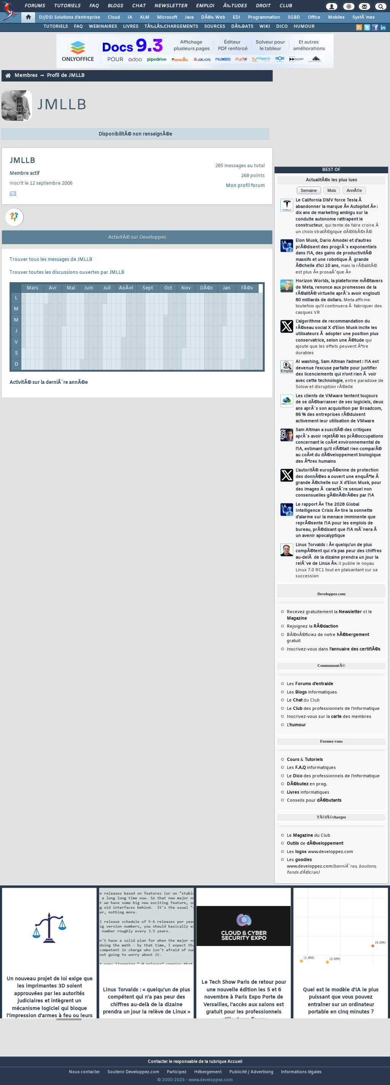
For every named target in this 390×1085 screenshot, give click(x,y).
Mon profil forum (245, 186)
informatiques (308, 792)
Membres (25, 75)
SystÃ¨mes (363, 17)
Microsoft (167, 17)
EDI (236, 17)
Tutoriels (67, 6)
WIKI (264, 26)
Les (310, 684)
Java (189, 17)
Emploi (205, 6)
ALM (144, 17)
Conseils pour (314, 800)
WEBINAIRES (103, 26)
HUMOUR (304, 26)
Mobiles (336, 17)
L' (296, 725)
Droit (263, 6)
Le (294, 700)
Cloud (114, 17)
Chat (138, 6)
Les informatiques (312, 692)
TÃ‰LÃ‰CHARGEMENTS (171, 26)
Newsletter (171, 6)
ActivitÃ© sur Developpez (137, 238)
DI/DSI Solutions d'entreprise (69, 17)
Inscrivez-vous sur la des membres (329, 716)
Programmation (264, 17)
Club (285, 6)
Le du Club (308, 835)
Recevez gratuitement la (324, 612)
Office (314, 17)
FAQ (94, 6)
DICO (282, 26)
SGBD (294, 17)
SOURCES (214, 26)
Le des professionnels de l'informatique (333, 708)
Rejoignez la (312, 626)
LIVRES (130, 26)
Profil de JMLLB (66, 75)
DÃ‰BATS (242, 26)
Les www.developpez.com (320, 852)
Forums (35, 6)
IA (130, 17)
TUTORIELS (55, 26)
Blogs (115, 6)
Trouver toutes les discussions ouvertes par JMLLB (67, 273)
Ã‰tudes (235, 6)
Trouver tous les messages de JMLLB (51, 260)
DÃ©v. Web (213, 17)
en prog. (307, 784)
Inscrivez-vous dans (333, 649)
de (315, 843)
